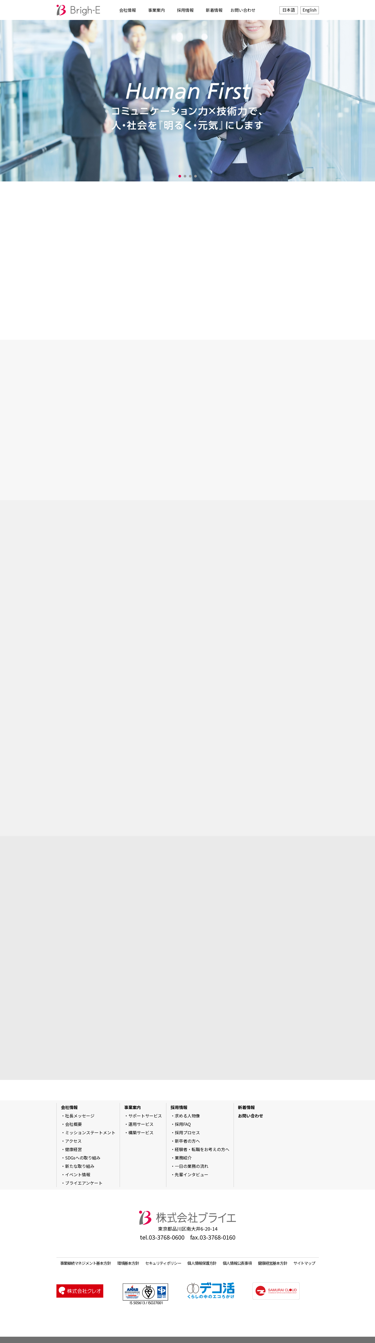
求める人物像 (187, 1115)
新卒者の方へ (187, 1141)
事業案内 (156, 10)
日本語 (288, 10)
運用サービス (141, 1124)
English (309, 10)
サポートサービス (145, 1115)
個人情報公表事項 (237, 1263)
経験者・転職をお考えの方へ (202, 1149)
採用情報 (185, 10)
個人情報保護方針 (201, 1263)
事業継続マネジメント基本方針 (85, 1263)
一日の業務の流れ (191, 1166)
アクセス (73, 1141)
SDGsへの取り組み (83, 1157)
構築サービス (141, 1132)
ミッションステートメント (90, 1132)
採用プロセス (187, 1132)
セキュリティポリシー (163, 1263)
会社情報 (127, 10)
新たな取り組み (79, 1166)
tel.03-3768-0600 (162, 1237)
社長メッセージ (79, 1115)
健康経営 (73, 1149)
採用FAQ (183, 1124)
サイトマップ (304, 1263)
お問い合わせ (243, 10)
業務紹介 (183, 1157)
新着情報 (214, 10)
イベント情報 (77, 1174)
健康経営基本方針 (272, 1263)
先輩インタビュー (191, 1174)
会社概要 (73, 1124)
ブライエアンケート (84, 1183)
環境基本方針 (128, 1263)
